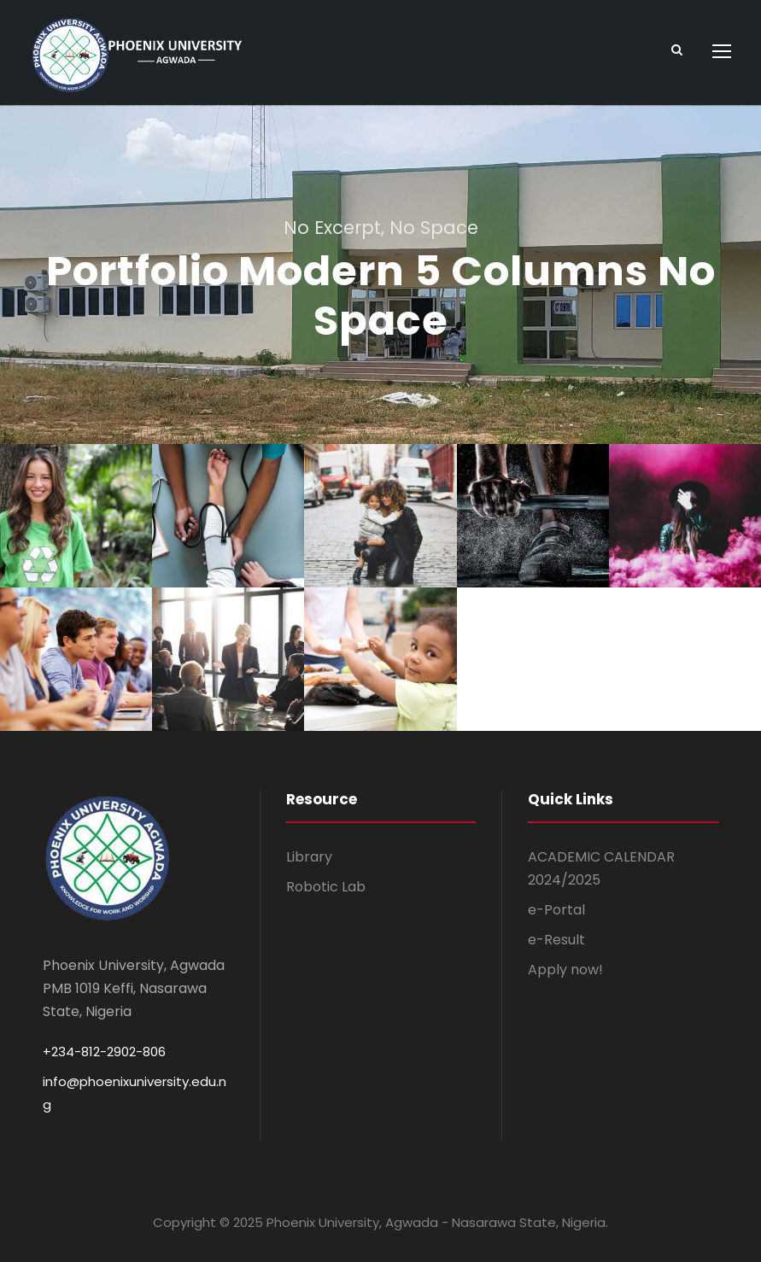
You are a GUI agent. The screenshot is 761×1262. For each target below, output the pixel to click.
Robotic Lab (326, 887)
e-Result (556, 939)
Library (309, 857)
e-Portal (556, 910)
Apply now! (565, 970)
